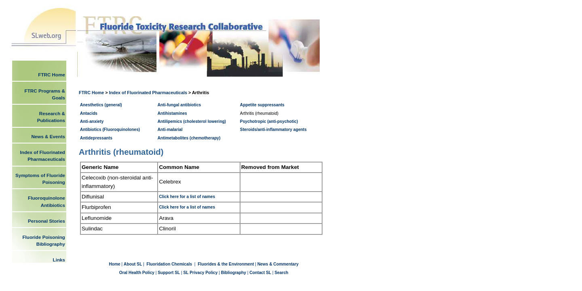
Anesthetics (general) (101, 105)
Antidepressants (96, 138)
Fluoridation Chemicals (170, 264)
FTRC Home (92, 92)
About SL (133, 264)
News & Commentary (278, 264)
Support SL (169, 272)
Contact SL (260, 272)
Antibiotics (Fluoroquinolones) (110, 129)
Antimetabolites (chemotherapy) (189, 138)
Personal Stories (46, 221)
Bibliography (233, 272)
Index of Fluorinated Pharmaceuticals (148, 92)
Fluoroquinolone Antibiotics (46, 201)
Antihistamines (172, 113)
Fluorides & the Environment (226, 264)
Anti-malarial (170, 129)
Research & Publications (51, 117)
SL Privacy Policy (200, 272)
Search (281, 272)
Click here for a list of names (187, 196)
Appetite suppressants (262, 105)
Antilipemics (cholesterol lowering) (192, 121)
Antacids (88, 113)
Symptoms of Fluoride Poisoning (40, 179)
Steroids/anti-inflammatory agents (273, 129)
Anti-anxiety (91, 121)
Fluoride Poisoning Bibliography (43, 240)
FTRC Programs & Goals (45, 94)
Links (59, 259)
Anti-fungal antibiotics (179, 105)
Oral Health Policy (136, 272)
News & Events (48, 136)
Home (115, 264)
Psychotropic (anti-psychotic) (269, 121)
